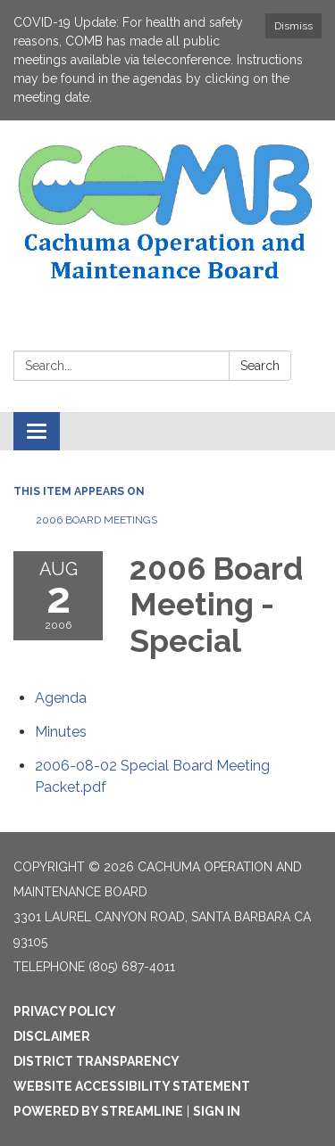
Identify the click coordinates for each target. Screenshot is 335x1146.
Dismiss (293, 26)
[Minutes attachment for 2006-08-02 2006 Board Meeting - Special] (61, 731)
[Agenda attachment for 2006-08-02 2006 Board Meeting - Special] (61, 697)
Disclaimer (51, 1036)
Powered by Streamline (98, 1111)
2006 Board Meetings (96, 520)
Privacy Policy (64, 1011)
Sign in (216, 1111)
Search (260, 366)
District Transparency (96, 1061)
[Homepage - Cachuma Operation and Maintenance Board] (167, 213)
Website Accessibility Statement (131, 1086)
